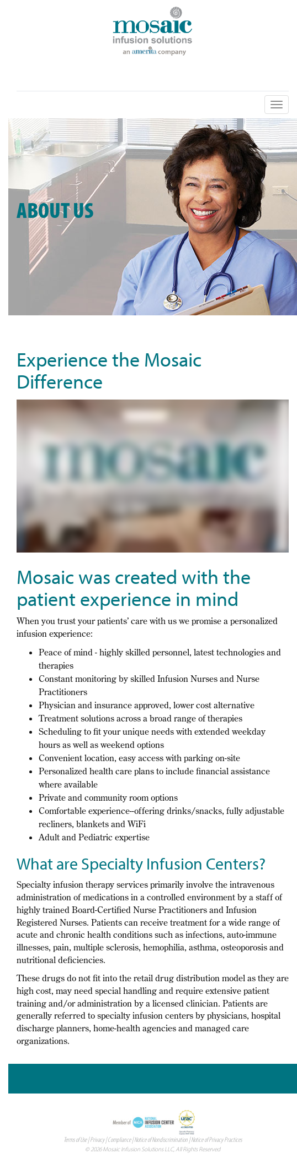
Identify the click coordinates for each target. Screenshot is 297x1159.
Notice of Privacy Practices (216, 1139)
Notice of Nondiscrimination (161, 1139)
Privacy (97, 1139)
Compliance (119, 1139)
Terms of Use (75, 1139)
